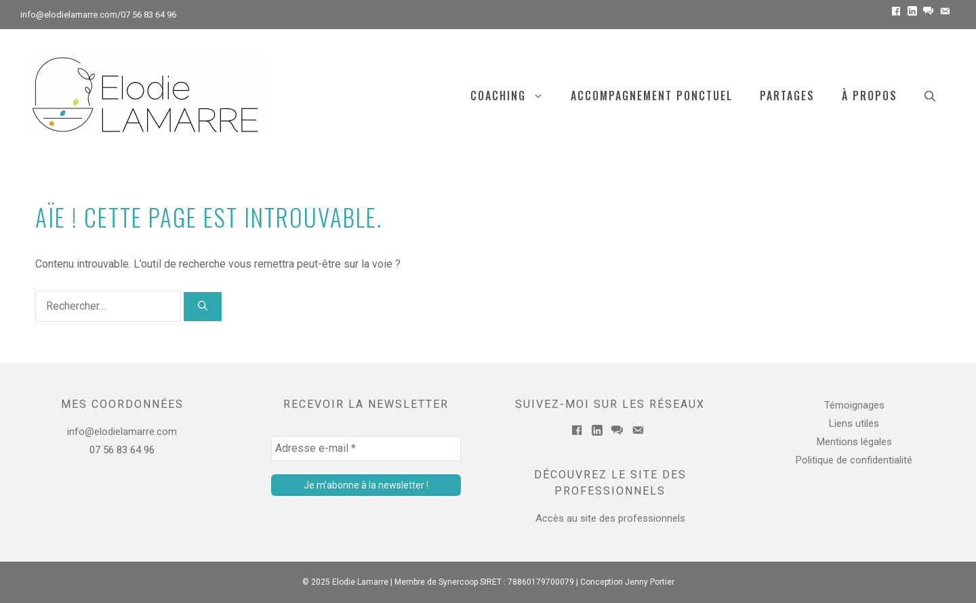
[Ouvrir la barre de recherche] (930, 95)
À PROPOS (869, 95)
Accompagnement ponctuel (652, 95)
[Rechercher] (203, 306)
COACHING (513, 95)
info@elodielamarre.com (68, 14)
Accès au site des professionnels (610, 518)
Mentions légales (854, 442)
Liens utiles (854, 423)
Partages (787, 95)
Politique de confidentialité (854, 460)
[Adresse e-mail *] (366, 448)
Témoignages (854, 405)
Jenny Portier (649, 582)
